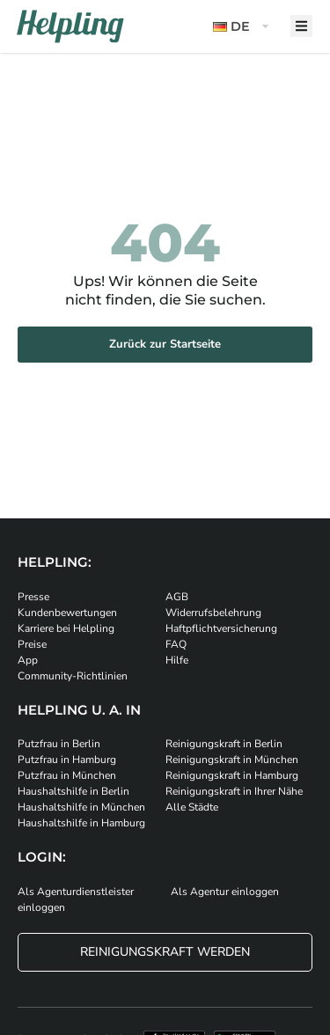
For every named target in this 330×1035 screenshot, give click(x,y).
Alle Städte (191, 807)
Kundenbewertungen (67, 613)
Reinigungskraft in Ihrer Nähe (234, 791)
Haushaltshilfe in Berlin (73, 791)
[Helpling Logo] (70, 26)
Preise (32, 644)
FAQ (176, 644)
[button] (242, 27)
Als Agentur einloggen (225, 892)
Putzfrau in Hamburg (67, 759)
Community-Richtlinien (73, 676)
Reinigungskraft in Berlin (223, 744)
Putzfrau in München (67, 775)
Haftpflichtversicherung (221, 628)
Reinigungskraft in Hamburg (231, 775)
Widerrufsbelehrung (213, 613)
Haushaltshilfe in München (81, 807)
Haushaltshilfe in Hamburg (81, 823)
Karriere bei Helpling (66, 628)
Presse (33, 597)
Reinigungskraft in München (231, 759)
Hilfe (176, 660)
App (28, 660)
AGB (176, 597)
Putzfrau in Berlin (59, 744)
